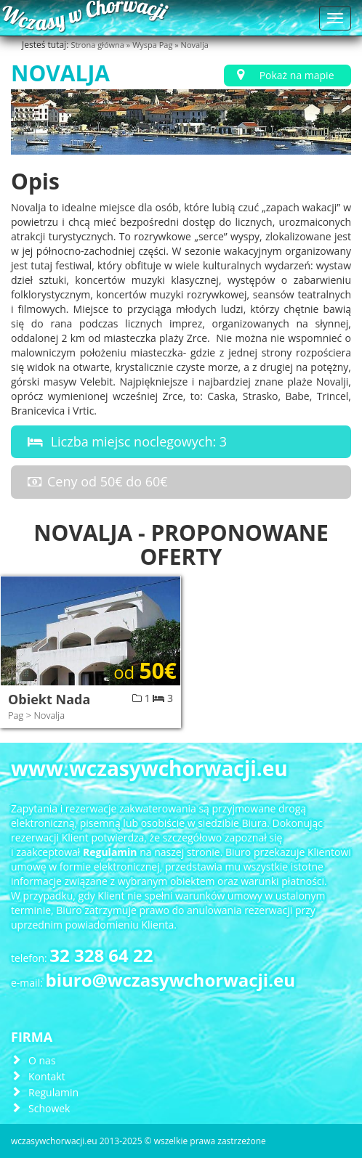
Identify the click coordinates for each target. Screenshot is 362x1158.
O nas (42, 1060)
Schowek (49, 1108)
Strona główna (98, 44)
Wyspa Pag (153, 44)
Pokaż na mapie (282, 75)
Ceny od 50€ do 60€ (95, 481)
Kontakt (46, 1076)
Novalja (195, 44)
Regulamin (53, 1092)
